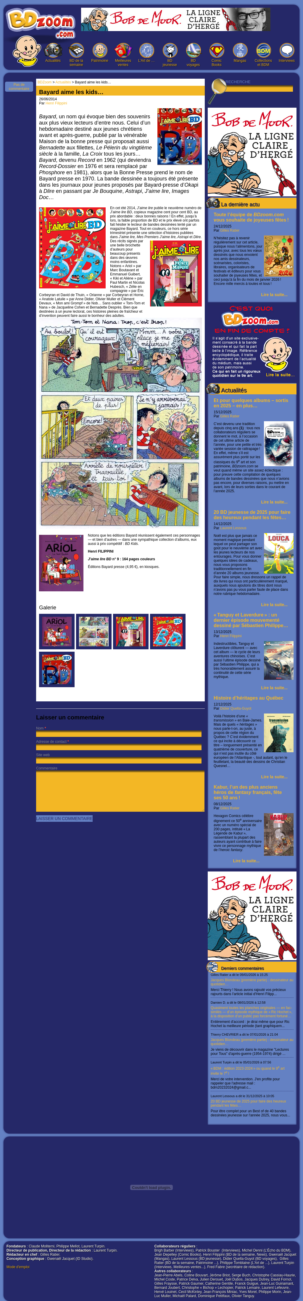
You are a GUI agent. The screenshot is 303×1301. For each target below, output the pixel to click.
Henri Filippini (231, 636)
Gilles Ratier (229, 230)
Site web (43, 755)
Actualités (52, 53)
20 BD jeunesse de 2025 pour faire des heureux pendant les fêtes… (252, 515)
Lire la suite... (274, 294)
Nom (39, 728)
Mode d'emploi (18, 1267)
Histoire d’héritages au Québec (248, 697)
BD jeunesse (169, 55)
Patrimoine (99, 53)
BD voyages (193, 55)
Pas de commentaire (19, 87)
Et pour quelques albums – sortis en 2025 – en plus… (251, 403)
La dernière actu (240, 204)
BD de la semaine (76, 55)
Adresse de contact (51, 742)
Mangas (240, 53)
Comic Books (216, 55)
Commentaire (46, 768)
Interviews (286, 53)
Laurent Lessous (233, 528)
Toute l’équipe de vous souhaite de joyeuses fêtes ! (251, 217)
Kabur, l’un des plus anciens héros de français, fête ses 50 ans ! (248, 792)
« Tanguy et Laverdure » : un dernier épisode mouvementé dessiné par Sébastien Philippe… (251, 620)
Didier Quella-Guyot (235, 708)
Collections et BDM (263, 55)
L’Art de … (146, 53)
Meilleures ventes (123, 55)
